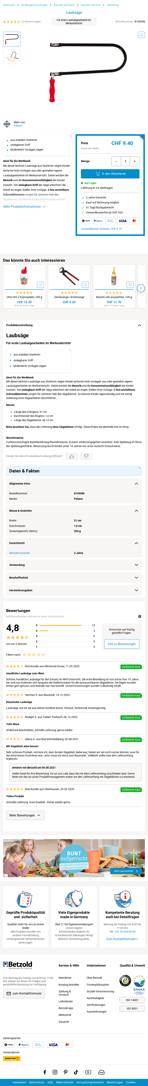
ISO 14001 (132, 1000)
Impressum (19, 1082)
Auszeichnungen (97, 1011)
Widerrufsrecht (65, 1082)
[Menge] (125, 161)
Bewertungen (115, 1082)
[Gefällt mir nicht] (86, 456)
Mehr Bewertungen (25, 815)
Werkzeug (113, 5)
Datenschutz (36, 1082)
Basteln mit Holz (90, 5)
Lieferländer (66, 1001)
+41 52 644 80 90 (125, 931)
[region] (74, 464)
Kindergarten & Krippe (34, 5)
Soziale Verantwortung (100, 991)
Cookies (130, 1082)
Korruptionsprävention (90, 1082)
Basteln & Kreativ (64, 5)
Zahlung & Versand (65, 993)
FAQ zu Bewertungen (122, 644)
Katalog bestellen (69, 984)
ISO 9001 (132, 1008)
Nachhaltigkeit (95, 998)
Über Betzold (94, 977)
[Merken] (141, 35)
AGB (50, 1082)
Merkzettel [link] (65, 1014)
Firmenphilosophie (98, 984)
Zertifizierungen (96, 1004)
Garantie (64, 1021)
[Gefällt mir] (71, 456)
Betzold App (66, 1008)
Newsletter (65, 977)
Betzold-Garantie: (19, 553)
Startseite (9, 5)
